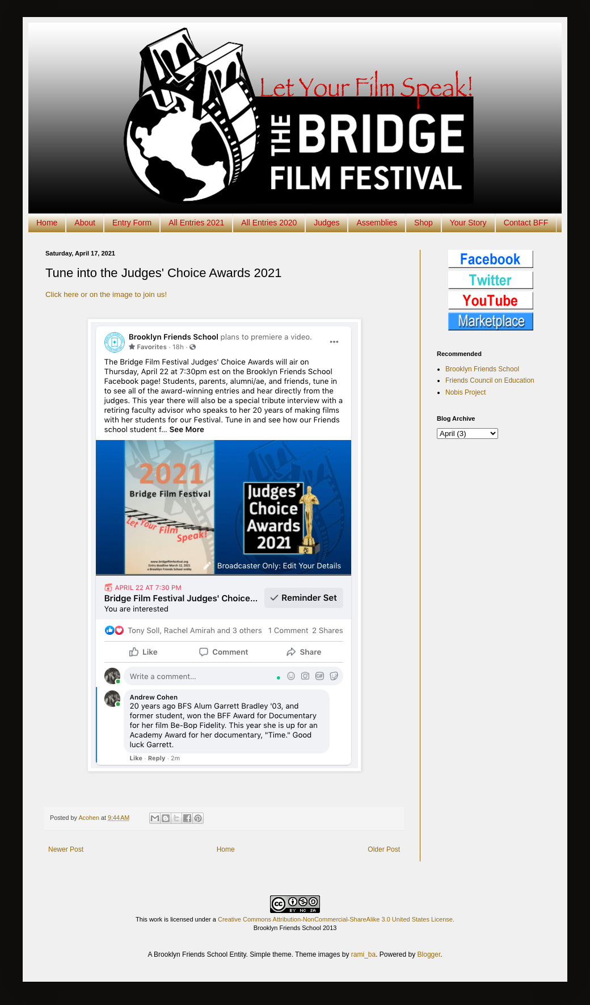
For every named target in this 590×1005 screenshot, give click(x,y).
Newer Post (65, 849)
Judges (326, 222)
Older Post (384, 849)
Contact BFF (526, 222)
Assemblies (376, 222)
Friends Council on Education (489, 380)
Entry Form (131, 222)
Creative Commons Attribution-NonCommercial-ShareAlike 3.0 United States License (335, 919)
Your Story (468, 222)
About (84, 222)
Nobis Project (465, 392)
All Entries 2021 (196, 222)
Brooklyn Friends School (482, 369)
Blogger (429, 954)
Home (46, 222)
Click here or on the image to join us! (106, 294)
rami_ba (363, 954)
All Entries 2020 (269, 222)
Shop (423, 222)
